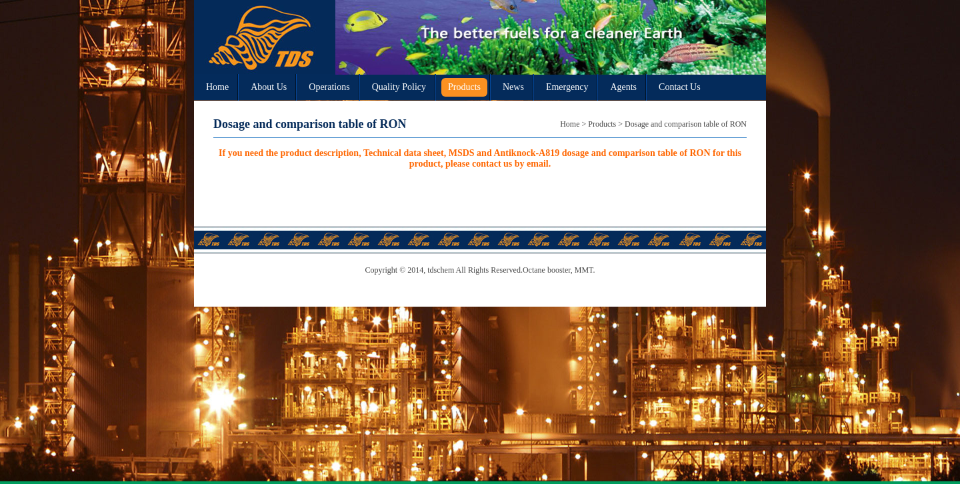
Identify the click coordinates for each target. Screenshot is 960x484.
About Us (269, 87)
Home (217, 87)
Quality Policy (399, 87)
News (513, 87)
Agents (623, 87)
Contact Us (680, 87)
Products (464, 87)
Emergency (567, 87)
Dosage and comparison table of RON (686, 124)
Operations (329, 87)
